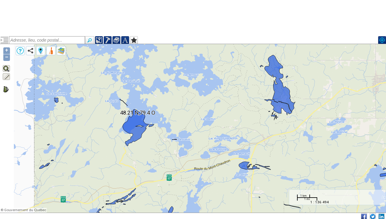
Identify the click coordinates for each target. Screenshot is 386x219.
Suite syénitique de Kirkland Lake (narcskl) (40, 62)
